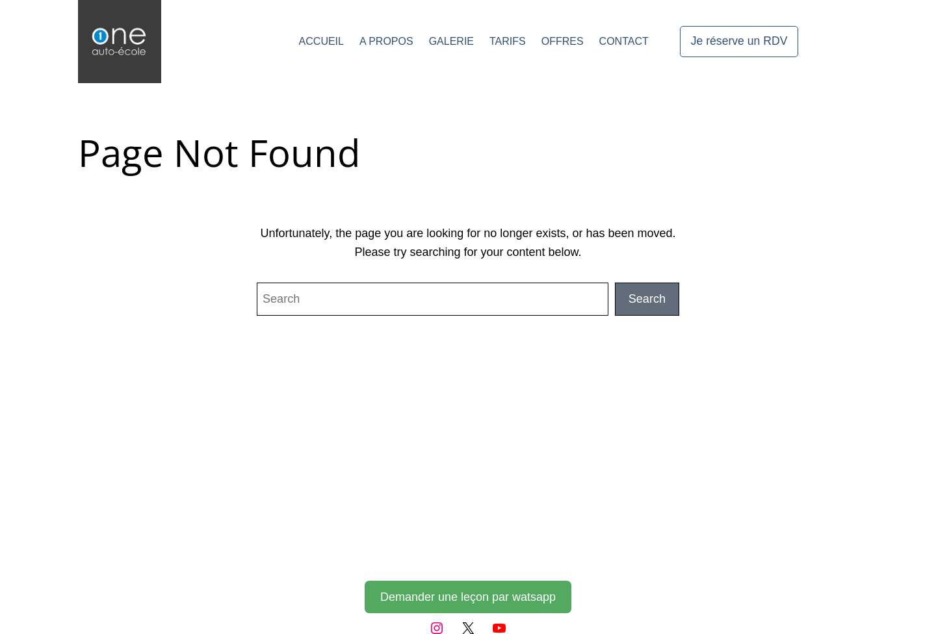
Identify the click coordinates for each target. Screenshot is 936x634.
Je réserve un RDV (739, 40)
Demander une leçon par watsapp (468, 596)
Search (647, 298)
